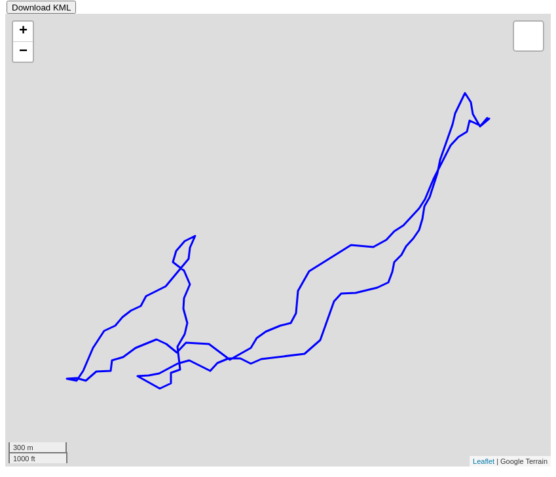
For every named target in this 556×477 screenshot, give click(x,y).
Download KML (41, 7)
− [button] (23, 52)
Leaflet (483, 461)
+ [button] (23, 31)
